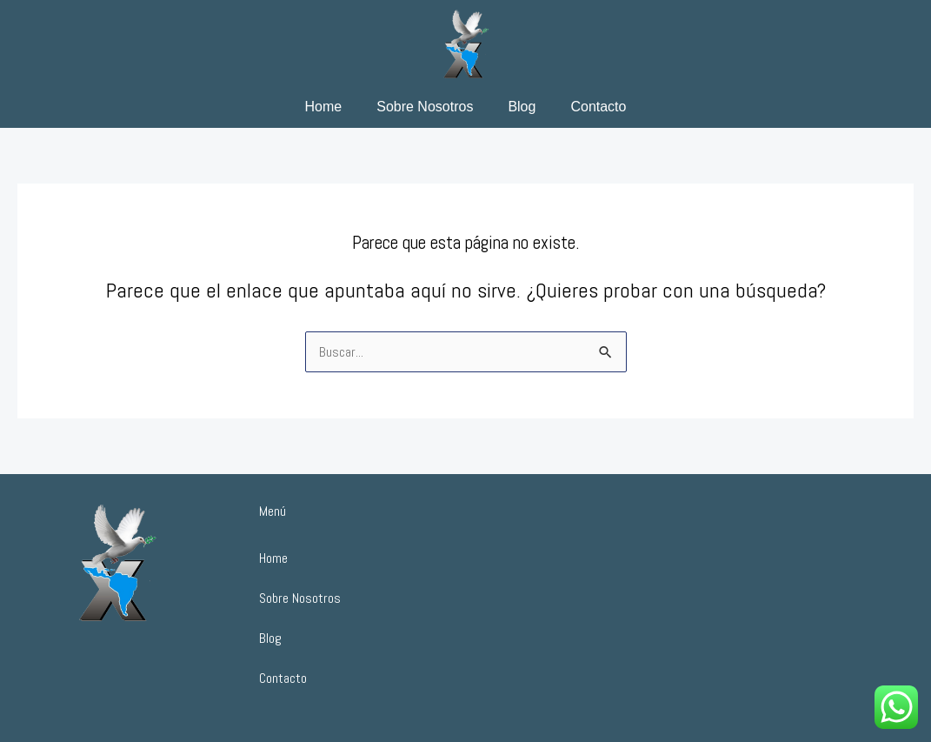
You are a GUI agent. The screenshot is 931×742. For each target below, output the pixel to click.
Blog (521, 106)
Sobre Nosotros (424, 106)
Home (323, 106)
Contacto (598, 106)
